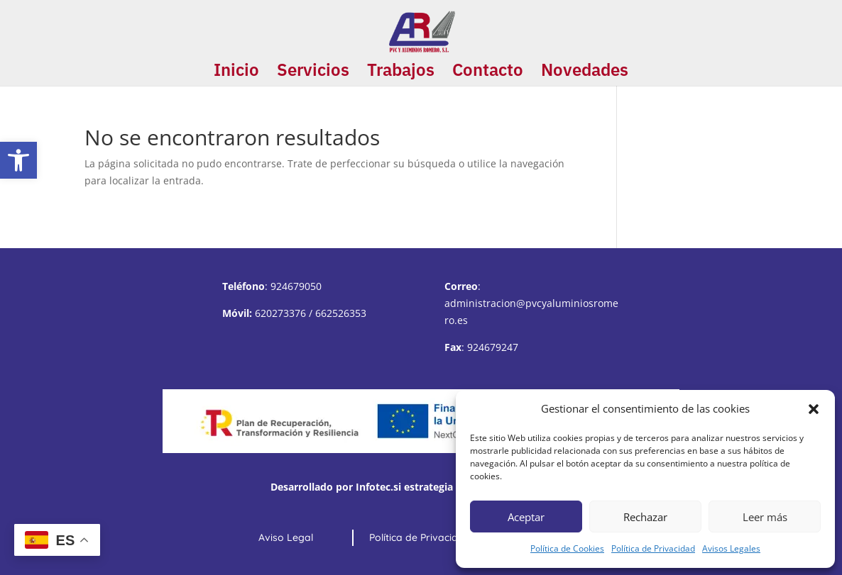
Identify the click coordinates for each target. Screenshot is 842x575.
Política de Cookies (567, 548)
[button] (18, 160)
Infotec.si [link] (378, 486)
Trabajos (400, 73)
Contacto (487, 73)
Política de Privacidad (653, 548)
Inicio (236, 73)
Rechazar (645, 517)
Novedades (584, 73)
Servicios (313, 73)
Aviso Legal (285, 537)
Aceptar (526, 517)
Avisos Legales (731, 548)
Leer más (765, 517)
